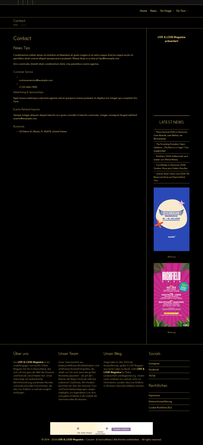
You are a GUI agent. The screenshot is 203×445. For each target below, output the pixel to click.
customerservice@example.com (36, 80)
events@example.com (25, 118)
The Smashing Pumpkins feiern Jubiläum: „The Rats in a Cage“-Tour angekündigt (171, 147)
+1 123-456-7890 (28, 87)
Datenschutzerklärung (160, 401)
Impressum (154, 395)
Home (143, 11)
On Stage (166, 11)
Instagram (154, 364)
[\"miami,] (34, 146)
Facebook (154, 370)
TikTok (152, 376)
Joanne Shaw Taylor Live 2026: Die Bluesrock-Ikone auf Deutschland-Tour (171, 177)
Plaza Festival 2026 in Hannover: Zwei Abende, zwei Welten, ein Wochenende (171, 135)
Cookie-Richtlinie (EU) (160, 408)
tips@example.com (109, 58)
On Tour (181, 11)
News (153, 11)
